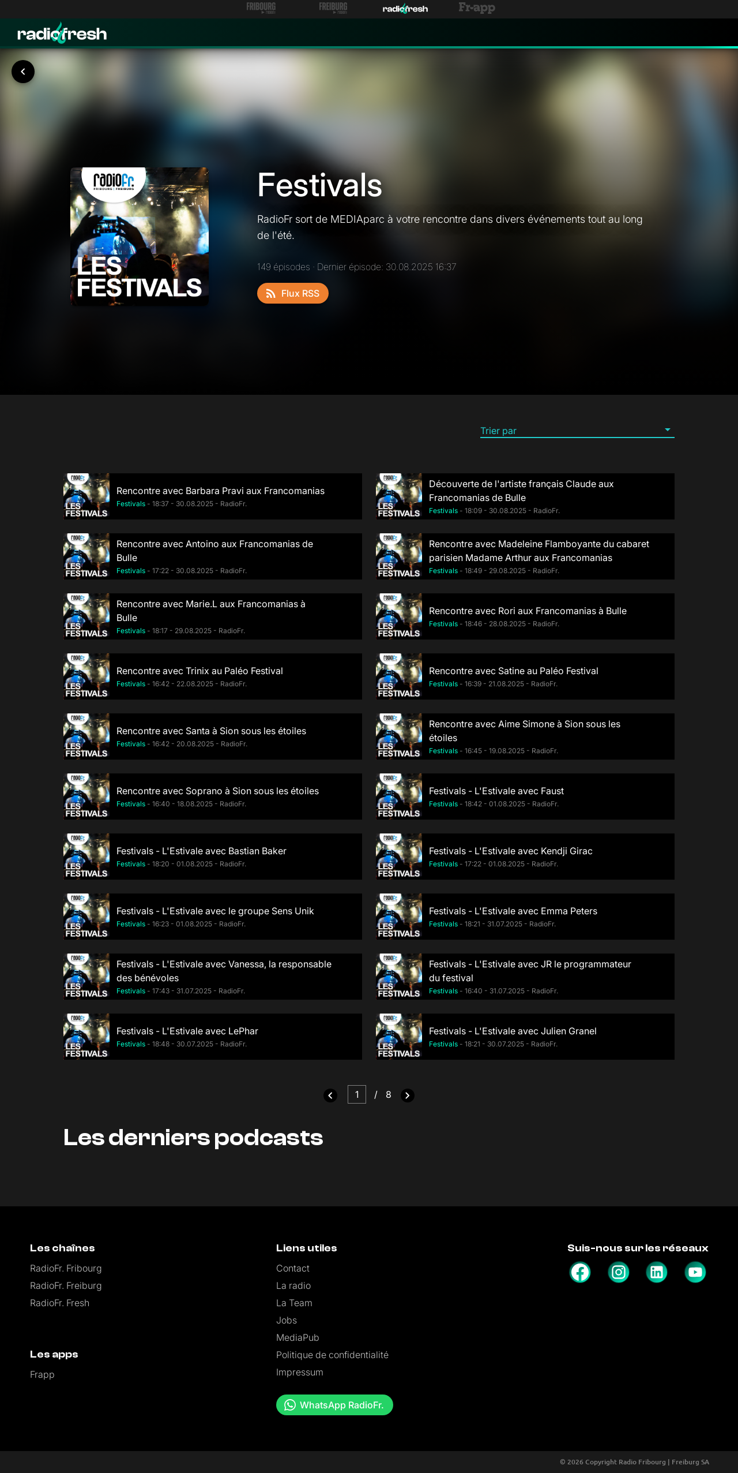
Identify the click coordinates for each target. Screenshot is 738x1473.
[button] (577, 430)
